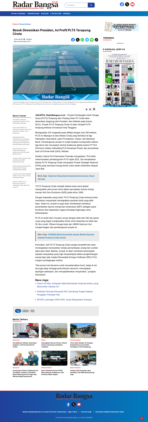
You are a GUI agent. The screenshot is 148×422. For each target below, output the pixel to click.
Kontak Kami (56, 13)
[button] (86, 109)
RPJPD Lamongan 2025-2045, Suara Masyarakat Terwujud (64, 300)
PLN (32, 311)
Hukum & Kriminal (18, 13)
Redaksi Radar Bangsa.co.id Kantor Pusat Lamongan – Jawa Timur (50, 412)
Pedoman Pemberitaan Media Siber (109, 412)
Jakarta (25, 311)
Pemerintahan (33, 13)
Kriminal (66, 13)
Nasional (45, 13)
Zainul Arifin (18, 39)
